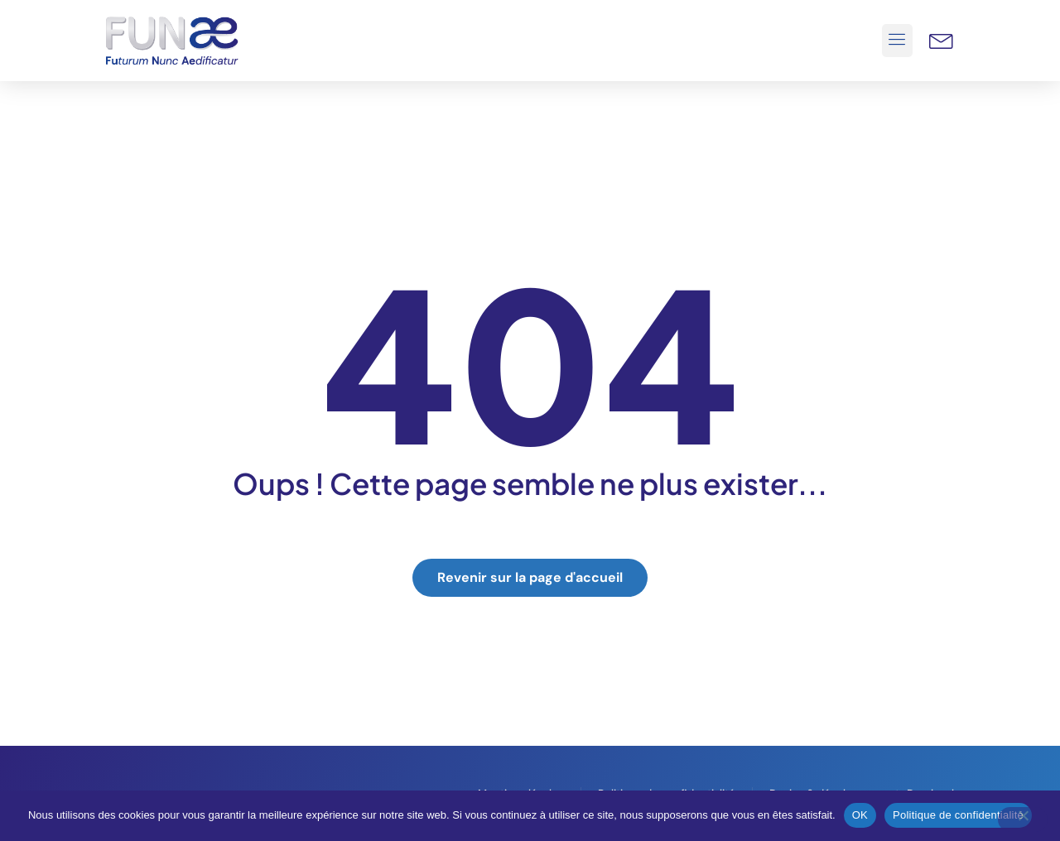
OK (860, 815)
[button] (897, 40)
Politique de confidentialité (958, 815)
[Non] (1023, 819)
